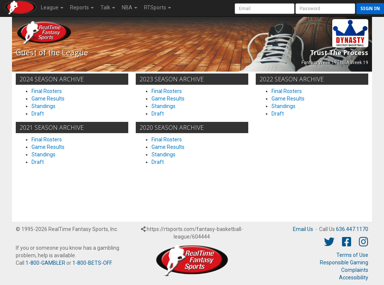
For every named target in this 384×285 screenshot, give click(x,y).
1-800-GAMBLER (45, 263)
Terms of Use (352, 255)
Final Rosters (47, 91)
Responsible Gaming (344, 263)
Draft (38, 114)
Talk (107, 7)
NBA (129, 7)
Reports (82, 7)
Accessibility (353, 277)
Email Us (303, 229)
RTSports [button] (157, 7)
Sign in (370, 8)
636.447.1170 (352, 229)
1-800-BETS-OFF (91, 263)
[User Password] (325, 8)
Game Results (48, 99)
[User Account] (264, 8)
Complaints (354, 270)
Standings (44, 106)
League (52, 7)
